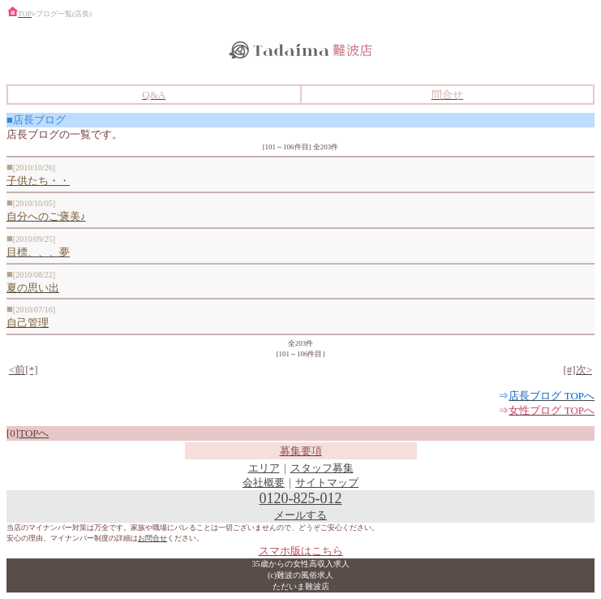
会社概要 (264, 482)
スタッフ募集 (322, 468)
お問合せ (152, 538)
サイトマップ (326, 482)
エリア (264, 468)
